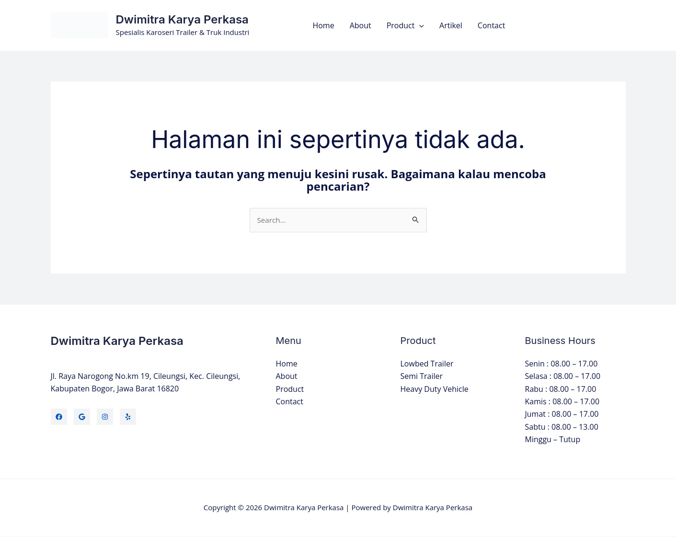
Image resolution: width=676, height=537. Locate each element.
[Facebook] (59, 417)
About (360, 25)
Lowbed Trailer (427, 364)
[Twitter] (82, 417)
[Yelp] (128, 417)
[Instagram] (105, 417)
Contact (491, 25)
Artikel (450, 25)
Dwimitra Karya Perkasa (182, 19)
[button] (419, 25)
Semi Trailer (422, 377)
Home (323, 25)
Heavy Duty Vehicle (435, 389)
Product (405, 25)
